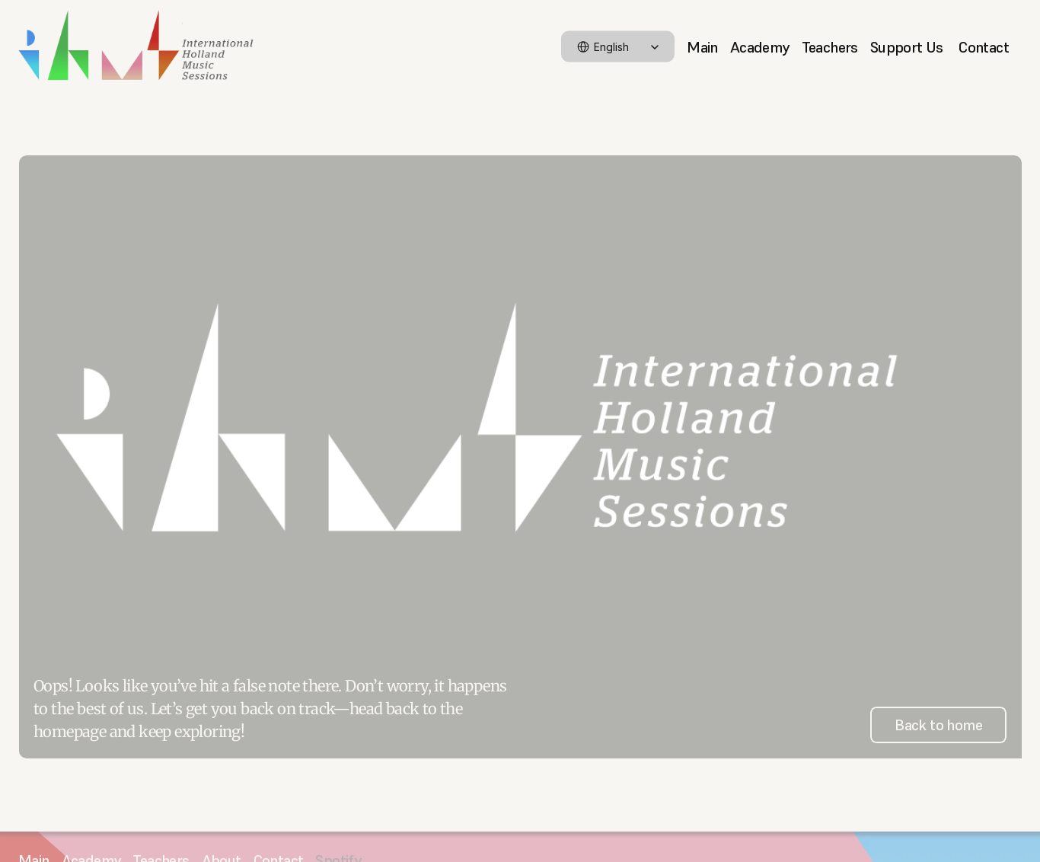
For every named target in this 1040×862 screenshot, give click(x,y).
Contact (984, 46)
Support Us (908, 46)
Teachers (830, 46)
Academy (760, 46)
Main (702, 46)
